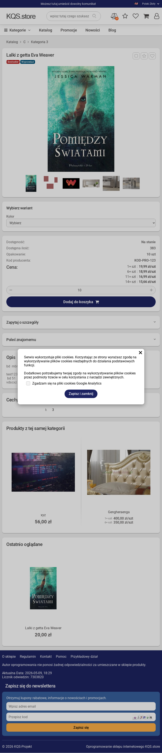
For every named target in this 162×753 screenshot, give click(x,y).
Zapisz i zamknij (81, 394)
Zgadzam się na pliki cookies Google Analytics (66, 383)
